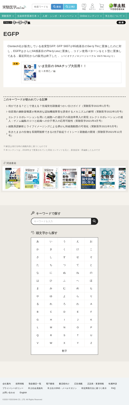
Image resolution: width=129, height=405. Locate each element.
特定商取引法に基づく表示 (93, 388)
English (23, 392)
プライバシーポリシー (13, 388)
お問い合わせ (9, 392)
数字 (64, 325)
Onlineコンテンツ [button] (91, 16)
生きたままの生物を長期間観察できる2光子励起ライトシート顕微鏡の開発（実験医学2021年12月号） (65, 134)
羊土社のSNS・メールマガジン (62, 388)
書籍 (57, 6)
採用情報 (20, 384)
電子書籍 (50, 384)
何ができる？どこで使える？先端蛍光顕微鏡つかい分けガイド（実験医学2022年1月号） (60, 106)
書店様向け (64, 384)
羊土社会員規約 (35, 388)
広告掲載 (78, 384)
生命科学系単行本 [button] (28, 16)
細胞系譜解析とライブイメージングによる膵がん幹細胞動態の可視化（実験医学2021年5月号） (63, 127)
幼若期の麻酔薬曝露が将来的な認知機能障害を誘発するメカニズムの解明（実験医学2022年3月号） (66, 112)
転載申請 (113, 384)
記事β (70, 6)
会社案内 (7, 384)
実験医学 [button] (8, 16)
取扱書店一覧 (35, 384)
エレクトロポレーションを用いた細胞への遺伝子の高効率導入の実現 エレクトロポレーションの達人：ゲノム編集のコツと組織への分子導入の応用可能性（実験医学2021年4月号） (65, 119)
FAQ (113, 388)
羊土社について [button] (114, 16)
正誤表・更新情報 (95, 384)
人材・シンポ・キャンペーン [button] (59, 16)
